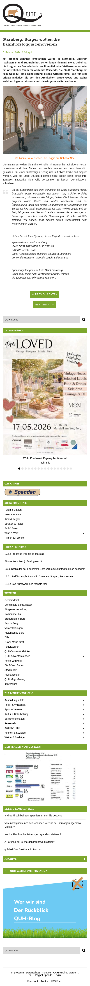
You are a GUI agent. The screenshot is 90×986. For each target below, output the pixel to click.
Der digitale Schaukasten (18, 604)
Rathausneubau (13, 614)
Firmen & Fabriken (14, 537)
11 (51, 468)
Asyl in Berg (11, 623)
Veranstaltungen (13, 628)
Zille (6, 637)
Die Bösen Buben (14, 665)
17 (71, 468)
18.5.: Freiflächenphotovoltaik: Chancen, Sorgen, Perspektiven (39, 576)
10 (48, 468)
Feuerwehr (10, 723)
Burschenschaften (14, 718)
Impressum (10, 684)
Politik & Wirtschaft (15, 704)
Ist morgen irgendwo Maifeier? (44, 834)
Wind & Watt (11, 533)
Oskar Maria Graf (14, 642)
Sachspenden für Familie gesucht (43, 815)
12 (55, 468)
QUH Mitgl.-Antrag (14, 679)
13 (58, 468)
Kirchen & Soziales (15, 732)
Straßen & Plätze (14, 523)
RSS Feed (56, 981)
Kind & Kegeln (12, 519)
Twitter (44, 981)
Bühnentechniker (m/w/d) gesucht (23, 561)
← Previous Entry (44, 294)
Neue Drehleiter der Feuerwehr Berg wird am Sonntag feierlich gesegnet (44, 568)
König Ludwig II (13, 660)
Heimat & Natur (13, 514)
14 (61, 468)
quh (30, 52)
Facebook (32, 981)
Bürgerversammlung (15, 609)
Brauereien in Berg (15, 618)
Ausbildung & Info (14, 700)
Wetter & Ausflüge (14, 737)
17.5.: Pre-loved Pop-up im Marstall (24, 553)
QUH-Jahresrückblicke (17, 651)
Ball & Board (11, 528)
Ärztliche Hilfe (12, 728)
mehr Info (45, 462)
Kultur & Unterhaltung (16, 714)
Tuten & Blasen (13, 509)
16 (68, 468)
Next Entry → (44, 304)
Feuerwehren (11, 646)
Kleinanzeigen (12, 674)
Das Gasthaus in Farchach (28, 849)
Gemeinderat (11, 600)
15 (64, 468)
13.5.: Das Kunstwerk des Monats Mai (25, 584)
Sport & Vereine (13, 709)
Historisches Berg (14, 632)
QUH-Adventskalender (17, 656)
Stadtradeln (10, 670)
